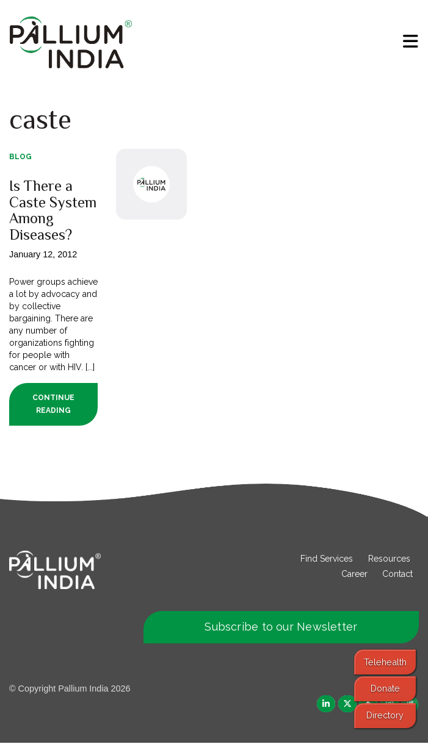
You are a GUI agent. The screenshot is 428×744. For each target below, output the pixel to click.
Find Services (326, 559)
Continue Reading (53, 405)
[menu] (410, 41)
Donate (385, 688)
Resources (389, 559)
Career (354, 575)
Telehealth (385, 662)
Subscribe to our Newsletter (281, 627)
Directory (385, 715)
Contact (397, 575)
